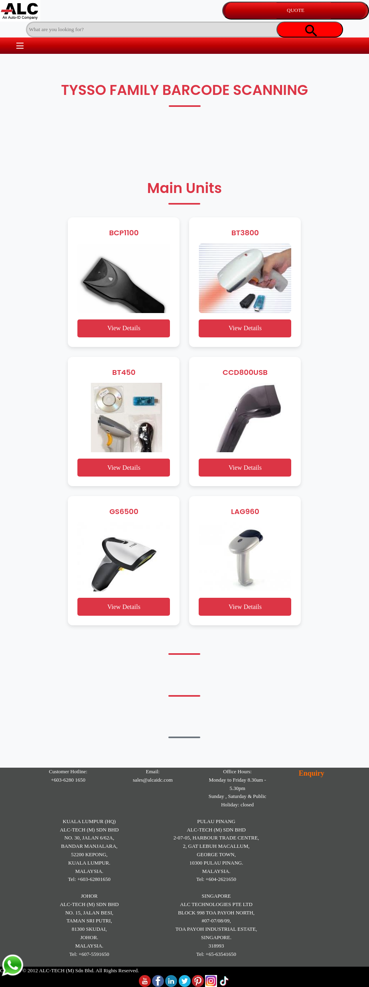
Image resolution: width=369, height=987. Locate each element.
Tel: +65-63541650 (216, 954)
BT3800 (245, 233)
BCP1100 (123, 233)
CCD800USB (245, 372)
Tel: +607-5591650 (89, 954)
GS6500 (123, 511)
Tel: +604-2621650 (216, 879)
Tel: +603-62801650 (89, 879)
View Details (123, 328)
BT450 (123, 372)
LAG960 (245, 511)
